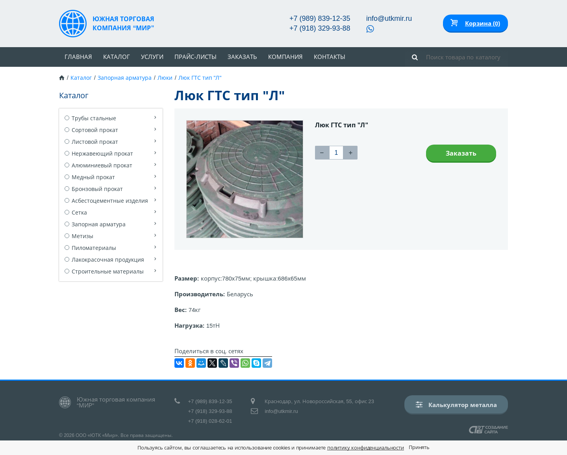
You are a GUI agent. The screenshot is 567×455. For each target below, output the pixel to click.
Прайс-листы (195, 56)
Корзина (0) (482, 23)
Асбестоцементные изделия (110, 201)
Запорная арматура (125, 78)
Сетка (79, 212)
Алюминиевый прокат (102, 165)
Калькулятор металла (456, 404)
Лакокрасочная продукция (108, 260)
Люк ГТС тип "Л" (200, 78)
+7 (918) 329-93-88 (319, 28)
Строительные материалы (108, 271)
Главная (78, 56)
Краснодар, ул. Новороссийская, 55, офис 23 (319, 401)
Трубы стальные (94, 118)
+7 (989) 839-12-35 (319, 18)
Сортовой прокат (95, 130)
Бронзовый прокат (97, 189)
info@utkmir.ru (389, 18)
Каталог (116, 56)
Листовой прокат (95, 142)
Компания (285, 56)
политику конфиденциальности (365, 448)
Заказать (242, 56)
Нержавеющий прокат (102, 153)
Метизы (82, 236)
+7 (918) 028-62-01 (210, 421)
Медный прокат (93, 177)
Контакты (329, 56)
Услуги (152, 56)
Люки (165, 78)
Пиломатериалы (94, 248)
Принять (419, 447)
